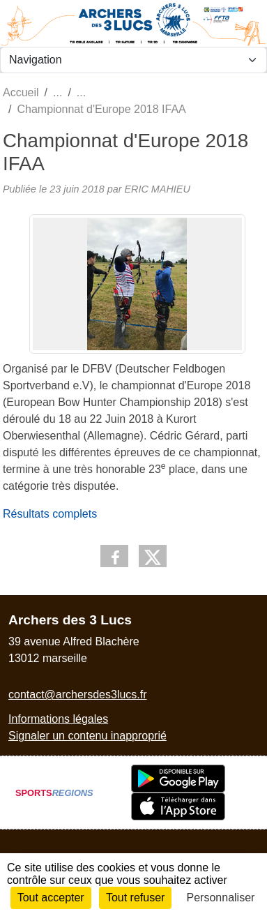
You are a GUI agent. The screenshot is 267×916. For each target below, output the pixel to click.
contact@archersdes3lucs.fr (77, 694)
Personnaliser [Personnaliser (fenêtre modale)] (221, 897)
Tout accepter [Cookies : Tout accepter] (50, 897)
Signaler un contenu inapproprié (87, 736)
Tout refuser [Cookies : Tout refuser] (135, 897)
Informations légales (58, 719)
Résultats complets (50, 514)
